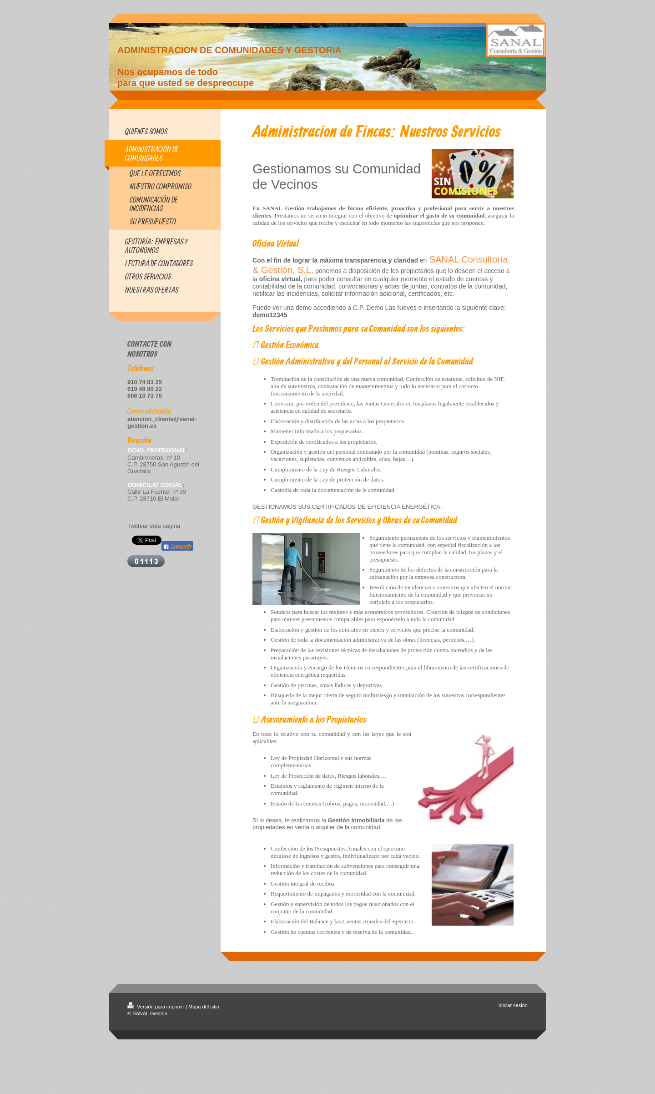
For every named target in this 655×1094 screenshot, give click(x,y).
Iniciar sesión (513, 1005)
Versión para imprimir (156, 1006)
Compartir (177, 546)
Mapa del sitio (203, 1006)
